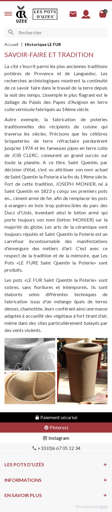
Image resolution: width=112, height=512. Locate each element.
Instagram (56, 438)
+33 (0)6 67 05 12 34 (56, 448)
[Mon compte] (86, 14)
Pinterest (56, 427)
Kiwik (103, 506)
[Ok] (11, 32)
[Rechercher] (56, 32)
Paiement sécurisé (56, 417)
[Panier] (103, 14)
